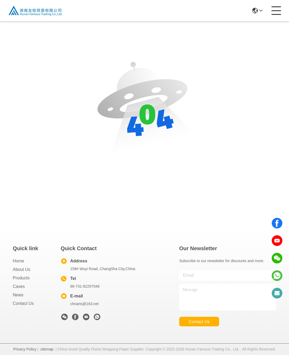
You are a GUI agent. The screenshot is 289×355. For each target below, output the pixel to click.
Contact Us (23, 303)
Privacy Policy (24, 349)
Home (18, 261)
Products (21, 278)
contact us (199, 321)
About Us (21, 269)
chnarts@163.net (84, 304)
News (18, 295)
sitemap (46, 349)
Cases (19, 286)
